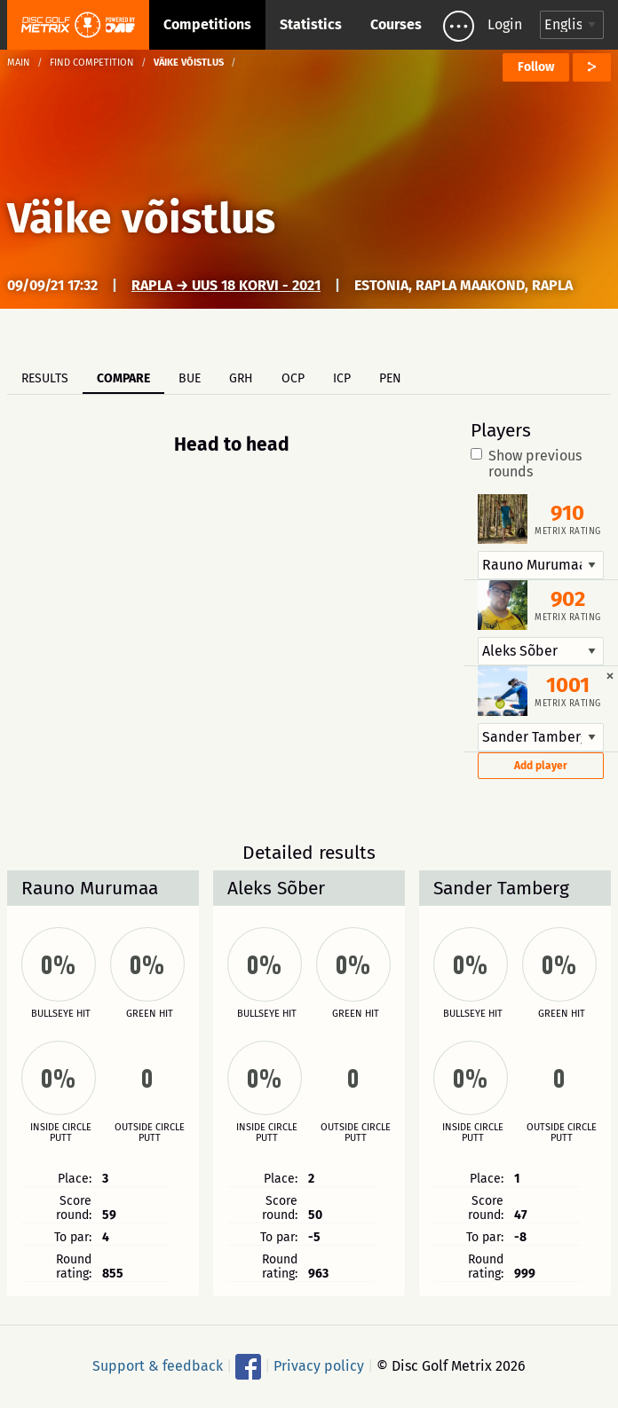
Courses (396, 24)
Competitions (207, 24)
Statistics (311, 24)
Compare (123, 378)
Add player (540, 765)
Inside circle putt (60, 1133)
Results (44, 378)
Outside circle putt (150, 1133)
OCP (293, 378)
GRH (241, 378)
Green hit (149, 1014)
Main (18, 62)
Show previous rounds (526, 464)
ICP (342, 378)
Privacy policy (318, 1365)
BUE (189, 378)
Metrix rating (568, 531)
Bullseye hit (61, 1014)
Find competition (92, 62)
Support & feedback (157, 1365)
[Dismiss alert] (610, 675)
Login (504, 24)
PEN (390, 378)
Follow (536, 67)
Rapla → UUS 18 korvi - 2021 (226, 285)
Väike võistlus (141, 218)
